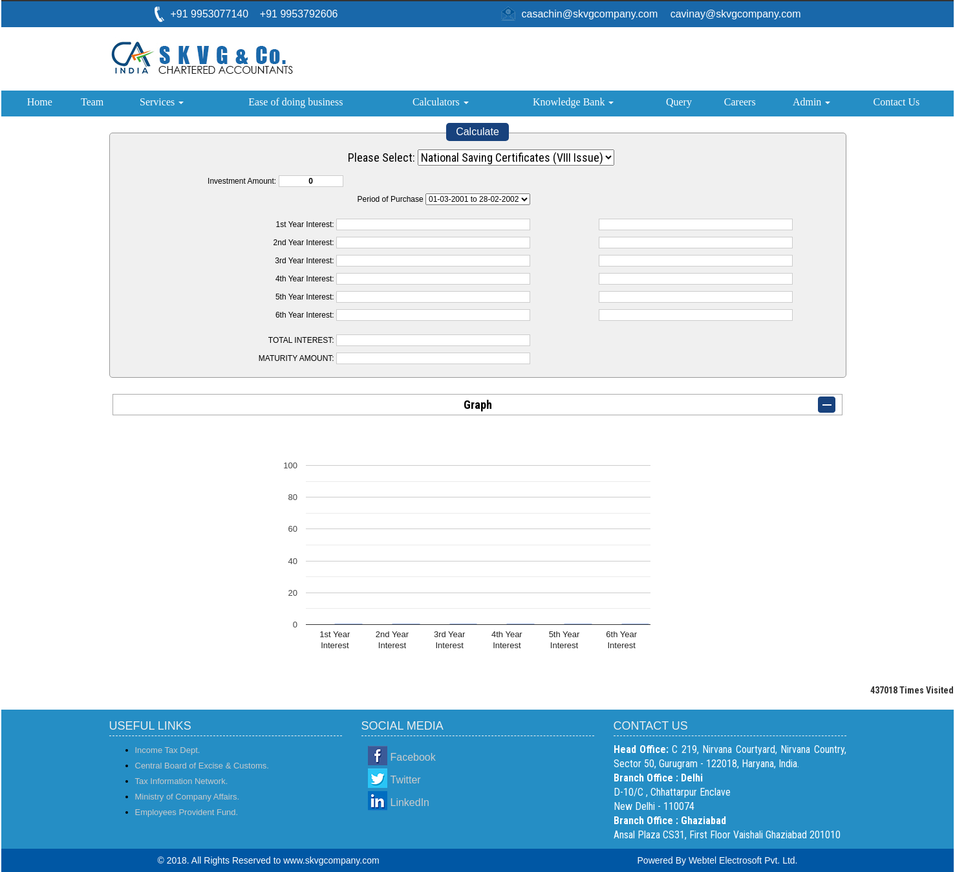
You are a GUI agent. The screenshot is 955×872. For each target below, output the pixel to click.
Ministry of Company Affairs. (187, 796)
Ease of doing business (295, 101)
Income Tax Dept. (167, 750)
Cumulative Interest (477, 199)
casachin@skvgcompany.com (590, 13)
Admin (811, 101)
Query (679, 101)
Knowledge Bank (573, 101)
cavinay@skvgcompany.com (736, 13)
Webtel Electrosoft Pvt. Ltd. (743, 860)
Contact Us (897, 101)
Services (162, 101)
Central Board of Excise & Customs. (202, 765)
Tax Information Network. (181, 781)
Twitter (406, 779)
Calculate (477, 131)
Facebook (413, 757)
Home (39, 101)
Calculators (441, 101)
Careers (740, 101)
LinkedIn (410, 802)
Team (92, 101)
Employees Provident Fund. (187, 812)
